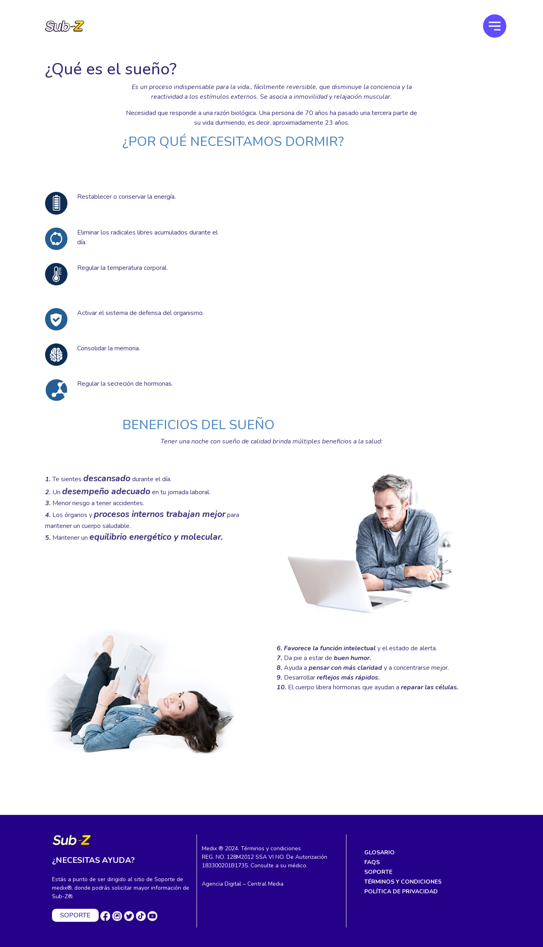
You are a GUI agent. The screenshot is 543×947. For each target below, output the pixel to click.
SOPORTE (75, 915)
